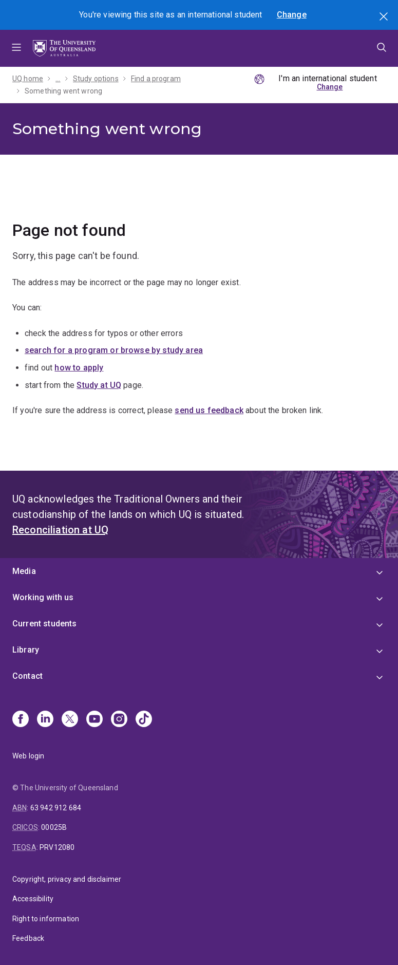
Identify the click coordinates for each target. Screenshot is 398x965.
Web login (28, 756)
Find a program (156, 79)
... (57, 79)
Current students (44, 623)
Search (384, 17)
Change (292, 15)
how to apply (78, 368)
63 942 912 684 (55, 808)
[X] (70, 720)
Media (24, 571)
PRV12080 (57, 847)
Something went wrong (63, 91)
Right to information (45, 919)
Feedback (28, 938)
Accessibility (32, 899)
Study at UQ (99, 385)
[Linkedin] (45, 720)
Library (25, 650)
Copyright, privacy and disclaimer (66, 879)
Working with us (42, 597)
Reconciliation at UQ (60, 530)
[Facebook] (20, 720)
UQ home (27, 79)
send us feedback (209, 410)
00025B (54, 827)
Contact (27, 676)
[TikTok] (144, 720)
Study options (96, 79)
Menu (16, 48)
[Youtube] (94, 720)
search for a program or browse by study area (114, 350)
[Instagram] (119, 720)
